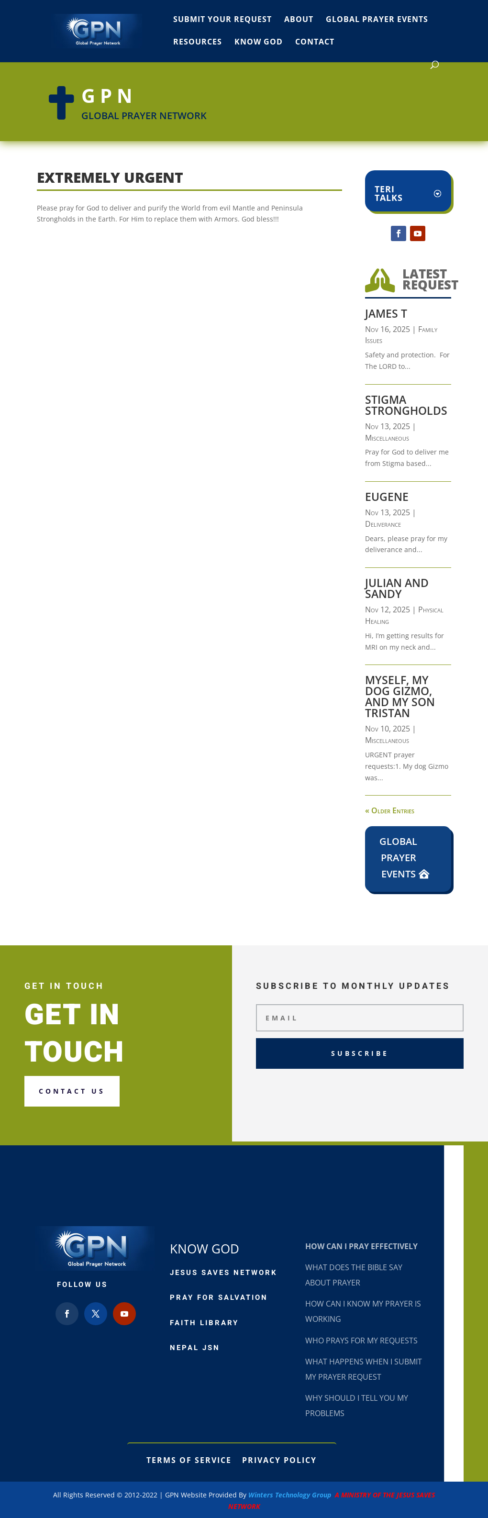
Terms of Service (189, 1459)
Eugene (387, 496)
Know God (258, 42)
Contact (314, 42)
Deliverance (383, 524)
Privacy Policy (279, 1459)
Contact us (72, 1091)
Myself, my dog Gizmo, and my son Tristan (400, 696)
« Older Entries (389, 810)
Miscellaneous (387, 437)
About (298, 20)
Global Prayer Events (377, 20)
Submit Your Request (222, 20)
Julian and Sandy (397, 588)
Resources (197, 42)
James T (386, 313)
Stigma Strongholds (406, 405)
